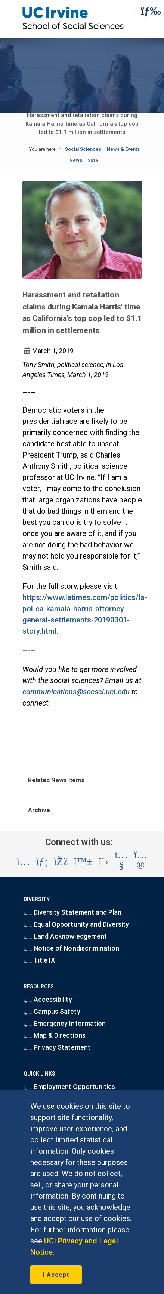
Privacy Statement (57, 1047)
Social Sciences (83, 149)
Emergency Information (65, 1023)
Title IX (39, 960)
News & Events (123, 149)
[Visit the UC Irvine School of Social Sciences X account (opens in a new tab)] (104, 861)
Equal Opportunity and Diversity (76, 924)
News (75, 160)
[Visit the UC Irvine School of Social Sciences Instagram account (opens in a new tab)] (23, 861)
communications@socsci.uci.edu (76, 691)
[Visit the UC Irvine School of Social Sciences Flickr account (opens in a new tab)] (141, 861)
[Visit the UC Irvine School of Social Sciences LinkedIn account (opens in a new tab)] (41, 861)
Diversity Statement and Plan (72, 912)
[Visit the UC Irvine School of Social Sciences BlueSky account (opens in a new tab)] (83, 861)
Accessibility (48, 999)
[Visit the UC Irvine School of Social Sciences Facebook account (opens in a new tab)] (61, 861)
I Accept (56, 1274)
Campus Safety (52, 1011)
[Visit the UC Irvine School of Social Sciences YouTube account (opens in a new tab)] (121, 861)
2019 (93, 160)
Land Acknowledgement (65, 936)
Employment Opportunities (69, 1086)
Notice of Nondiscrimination (71, 948)
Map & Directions (55, 1035)
